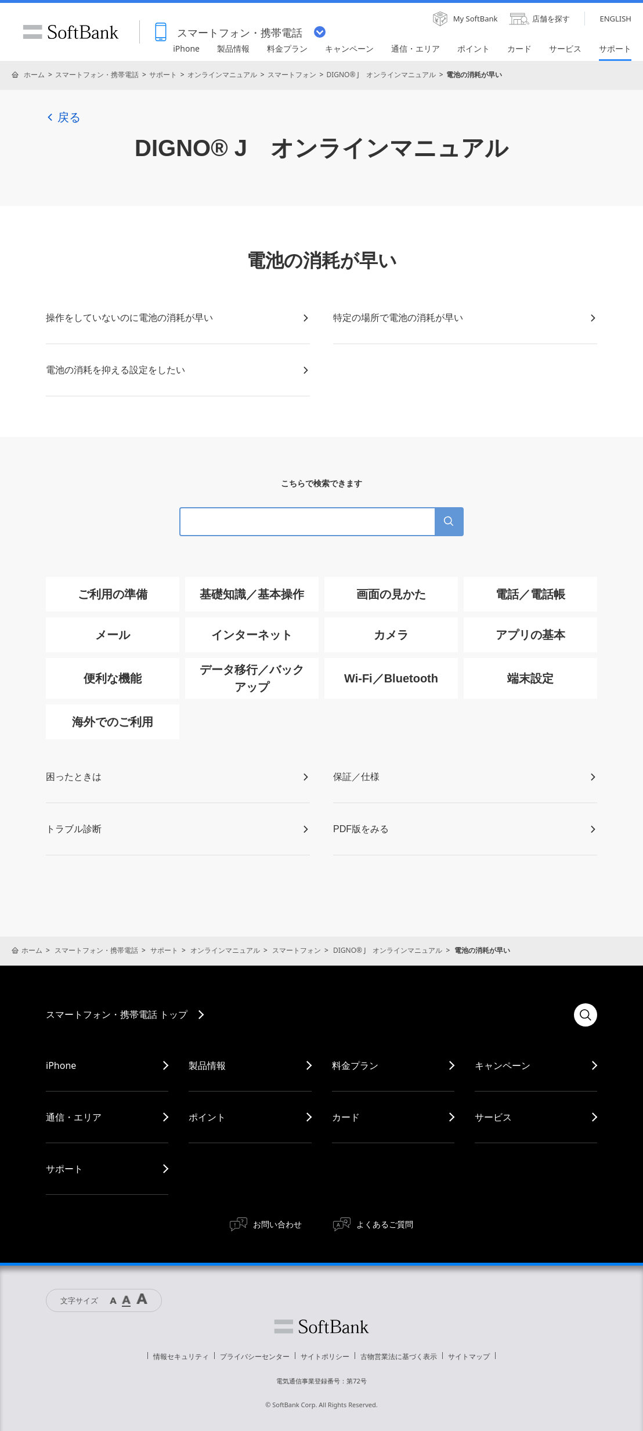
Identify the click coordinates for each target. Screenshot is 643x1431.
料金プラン (355, 1065)
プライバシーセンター (255, 1356)
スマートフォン (292, 75)
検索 (585, 1015)
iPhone (61, 1065)
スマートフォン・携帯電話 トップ (116, 1014)
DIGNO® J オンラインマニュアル (380, 75)
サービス (493, 1117)
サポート (163, 75)
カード (346, 1117)
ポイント (207, 1117)
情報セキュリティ (181, 1356)
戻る (63, 117)
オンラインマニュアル (222, 75)
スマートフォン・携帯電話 (97, 75)
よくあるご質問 (384, 1224)
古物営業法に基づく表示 (398, 1356)
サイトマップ (469, 1356)
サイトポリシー (325, 1356)
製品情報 (207, 1065)
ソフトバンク (321, 1326)
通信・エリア (74, 1117)
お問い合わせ (277, 1224)
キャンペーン (502, 1065)
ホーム (34, 75)
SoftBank (71, 32)
